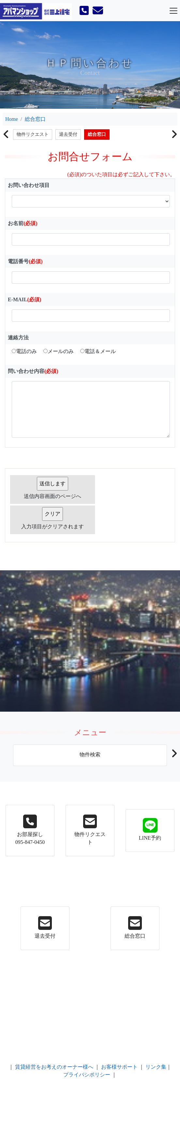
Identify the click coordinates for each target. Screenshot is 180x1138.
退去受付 (68, 134)
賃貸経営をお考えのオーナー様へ (54, 1067)
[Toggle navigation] (173, 11)
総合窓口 (35, 119)
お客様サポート (119, 1067)
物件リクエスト (33, 134)
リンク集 (155, 1067)
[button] (174, 755)
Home (11, 119)
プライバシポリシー (86, 1074)
